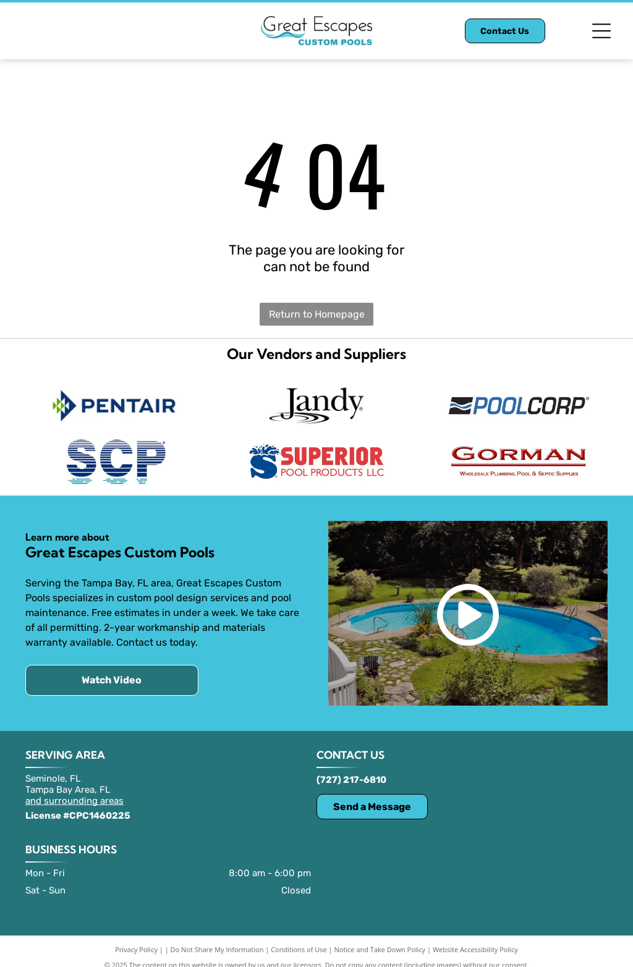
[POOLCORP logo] (519, 403)
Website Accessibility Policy (475, 937)
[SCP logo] (113, 453)
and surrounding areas (74, 789)
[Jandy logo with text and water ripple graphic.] (316, 403)
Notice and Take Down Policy (380, 937)
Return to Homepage (317, 314)
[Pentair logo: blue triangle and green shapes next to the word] (113, 403)
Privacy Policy (136, 937)
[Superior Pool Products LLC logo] (316, 453)
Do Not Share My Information (217, 937)
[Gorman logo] (519, 453)
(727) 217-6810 (351, 768)
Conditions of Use (299, 937)
